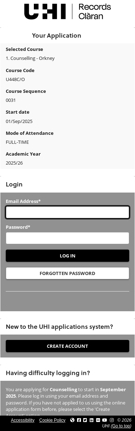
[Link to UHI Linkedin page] (92, 420)
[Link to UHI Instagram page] (112, 420)
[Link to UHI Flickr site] (98, 420)
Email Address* (23, 201)
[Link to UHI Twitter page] (85, 420)
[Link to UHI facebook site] (79, 420)
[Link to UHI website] (72, 420)
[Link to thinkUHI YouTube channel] (104, 420)
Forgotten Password (67, 273)
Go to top (121, 425)
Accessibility (22, 420)
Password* (18, 227)
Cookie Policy (52, 420)
